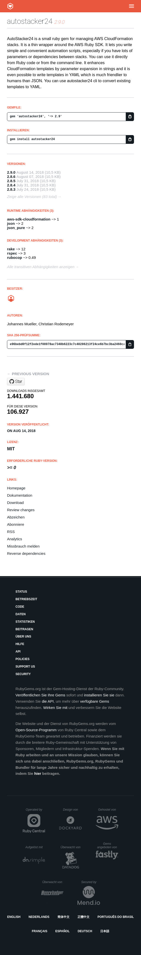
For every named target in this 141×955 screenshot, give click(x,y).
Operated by (35, 811)
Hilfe (20, 644)
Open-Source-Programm (36, 730)
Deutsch (85, 931)
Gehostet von (108, 809)
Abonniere (15, 524)
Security (23, 674)
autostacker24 (29, 21)
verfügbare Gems (94, 701)
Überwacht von (71, 847)
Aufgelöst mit (35, 847)
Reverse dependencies (26, 553)
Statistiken (25, 621)
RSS (11, 531)
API (18, 651)
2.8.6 (11, 176)
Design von (72, 809)
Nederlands (38, 917)
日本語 (104, 931)
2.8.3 (11, 189)
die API (48, 701)
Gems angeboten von (107, 845)
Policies (23, 659)
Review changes (20, 510)
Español (62, 931)
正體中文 (84, 917)
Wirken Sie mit (55, 707)
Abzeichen (15, 517)
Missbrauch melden (23, 546)
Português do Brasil (116, 917)
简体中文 (64, 917)
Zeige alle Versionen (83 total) (32, 196)
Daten (21, 614)
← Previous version (28, 374)
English (13, 917)
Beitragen (24, 629)
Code (20, 606)
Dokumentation (19, 495)
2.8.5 (11, 181)
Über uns (23, 636)
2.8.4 (11, 185)
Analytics (14, 539)
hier (37, 773)
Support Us (25, 666)
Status (21, 591)
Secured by (90, 882)
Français (39, 931)
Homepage (16, 488)
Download (15, 502)
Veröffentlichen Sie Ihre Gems (40, 695)
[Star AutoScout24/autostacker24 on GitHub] (16, 381)
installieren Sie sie (99, 695)
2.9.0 (11, 172)
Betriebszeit (26, 599)
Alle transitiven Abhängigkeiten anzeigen (40, 267)
